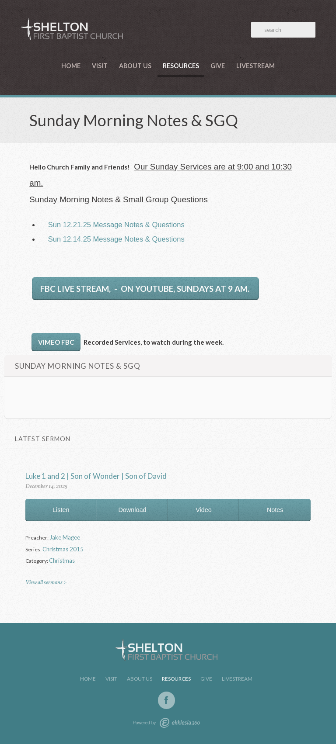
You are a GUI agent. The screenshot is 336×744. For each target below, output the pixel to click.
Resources (181, 65)
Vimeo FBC (56, 342)
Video (204, 509)
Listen (60, 509)
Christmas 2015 (63, 549)
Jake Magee (64, 537)
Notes (275, 509)
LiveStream (255, 65)
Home (70, 65)
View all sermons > (45, 582)
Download (132, 509)
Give (217, 65)
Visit (100, 65)
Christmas (62, 560)
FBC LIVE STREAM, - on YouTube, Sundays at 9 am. (145, 289)
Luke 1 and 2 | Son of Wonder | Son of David (96, 476)
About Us (135, 65)
